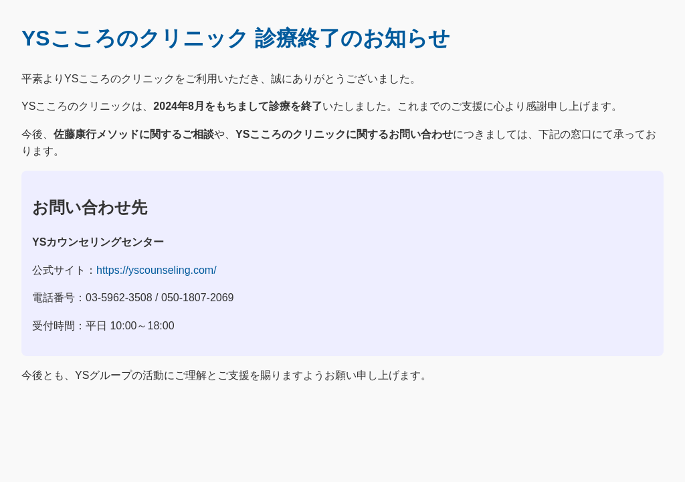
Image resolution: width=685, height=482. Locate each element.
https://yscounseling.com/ (156, 270)
